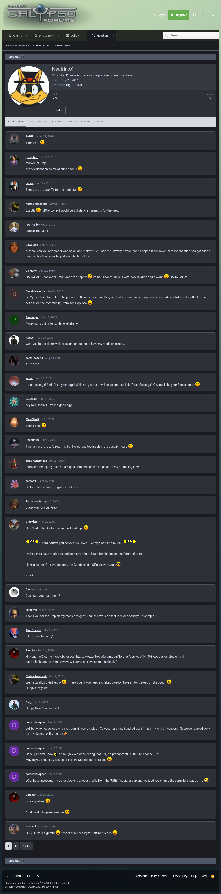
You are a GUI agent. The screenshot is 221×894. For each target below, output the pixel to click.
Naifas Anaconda (36, 204)
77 (210, 98)
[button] (27, 35)
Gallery (76, 35)
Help (194, 876)
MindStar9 (32, 419)
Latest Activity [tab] (38, 121)
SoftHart (31, 136)
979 (55, 98)
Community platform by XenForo (37, 883)
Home (203, 876)
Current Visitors (42, 45)
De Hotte (31, 270)
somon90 (32, 481)
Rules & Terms (159, 876)
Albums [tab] (85, 121)
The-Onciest (33, 630)
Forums (18, 35)
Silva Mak (32, 245)
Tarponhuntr (33, 501)
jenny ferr (32, 157)
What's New (47, 35)
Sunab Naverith (35, 291)
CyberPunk (32, 440)
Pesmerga (32, 317)
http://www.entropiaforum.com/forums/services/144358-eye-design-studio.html (130, 657)
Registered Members (18, 45)
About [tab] (99, 121)
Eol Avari (31, 399)
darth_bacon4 (34, 358)
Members (103, 35)
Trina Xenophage (36, 461)
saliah (29, 378)
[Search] (213, 15)
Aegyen (30, 337)
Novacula (31, 826)
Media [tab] (72, 121)
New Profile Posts (65, 45)
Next (25, 846)
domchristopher (36, 722)
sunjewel (31, 610)
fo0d (29, 589)
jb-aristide (32, 224)
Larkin (29, 183)
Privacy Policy (179, 876)
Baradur (31, 650)
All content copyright (31, 886)
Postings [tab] (57, 121)
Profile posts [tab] (16, 121)
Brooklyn (31, 521)
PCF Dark (14, 876)
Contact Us (140, 876)
